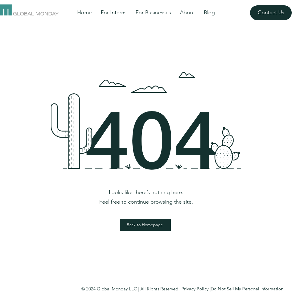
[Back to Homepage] (145, 225)
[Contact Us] (271, 12)
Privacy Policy (195, 289)
